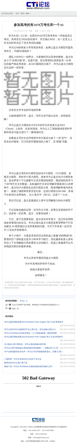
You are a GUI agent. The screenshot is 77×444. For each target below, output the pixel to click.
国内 (27, 13)
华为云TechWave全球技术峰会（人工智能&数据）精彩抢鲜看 (30, 333)
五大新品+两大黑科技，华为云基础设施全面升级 (25, 344)
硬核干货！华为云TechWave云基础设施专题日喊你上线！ (29, 366)
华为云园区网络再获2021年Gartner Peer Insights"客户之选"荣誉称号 (33, 337)
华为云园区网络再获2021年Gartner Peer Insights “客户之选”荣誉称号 (33, 322)
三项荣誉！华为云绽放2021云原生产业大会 (22, 359)
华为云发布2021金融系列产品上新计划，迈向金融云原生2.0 (29, 329)
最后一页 (15, 309)
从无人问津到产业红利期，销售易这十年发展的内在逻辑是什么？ (36, 305)
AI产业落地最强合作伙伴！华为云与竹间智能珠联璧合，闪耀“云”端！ (33, 351)
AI (26, 301)
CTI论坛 (43, 31)
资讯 (22, 13)
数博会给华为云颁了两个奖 (15, 363)
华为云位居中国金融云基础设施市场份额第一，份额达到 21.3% (31, 348)
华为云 (22, 301)
